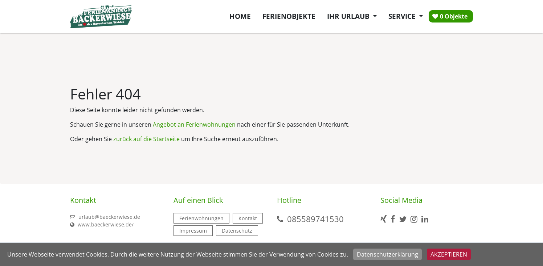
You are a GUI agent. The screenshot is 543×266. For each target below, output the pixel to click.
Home (240, 16)
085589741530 (315, 218)
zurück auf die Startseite (146, 139)
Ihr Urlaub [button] (349, 16)
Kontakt (247, 218)
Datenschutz (237, 230)
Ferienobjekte (288, 16)
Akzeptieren (448, 254)
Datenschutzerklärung (387, 254)
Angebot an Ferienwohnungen (194, 124)
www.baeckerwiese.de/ (102, 224)
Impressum (193, 230)
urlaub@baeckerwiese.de (105, 216)
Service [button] (402, 16)
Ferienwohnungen (201, 218)
